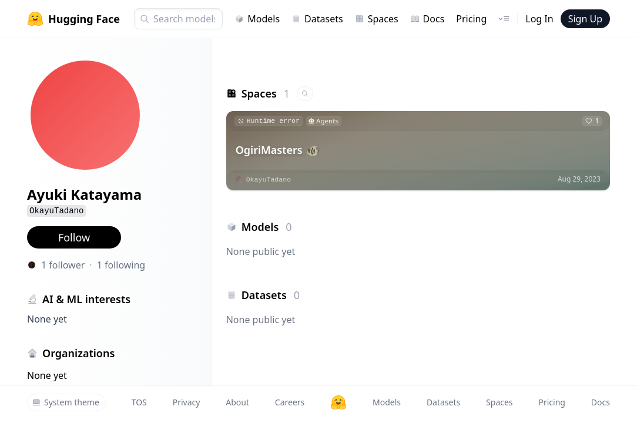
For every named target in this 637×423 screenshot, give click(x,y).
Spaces (376, 18)
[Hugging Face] (338, 402)
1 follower (63, 264)
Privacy (186, 402)
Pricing (471, 18)
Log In (539, 18)
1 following (121, 264)
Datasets (317, 18)
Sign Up (585, 18)
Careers (289, 402)
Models (257, 18)
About (237, 402)
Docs (427, 18)
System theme (65, 402)
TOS (139, 402)
